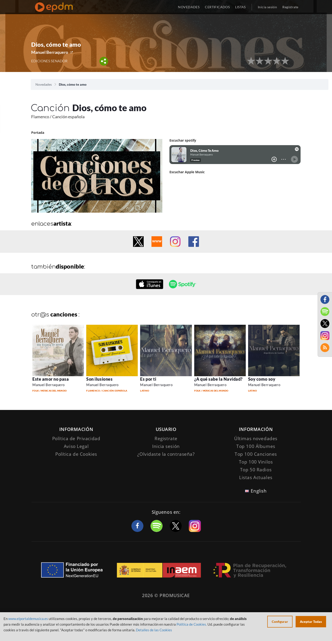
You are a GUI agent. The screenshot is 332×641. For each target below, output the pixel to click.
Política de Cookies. (192, 624)
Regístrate (290, 7)
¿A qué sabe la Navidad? (218, 379)
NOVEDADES (188, 7)
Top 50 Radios (256, 470)
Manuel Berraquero (49, 52)
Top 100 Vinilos (256, 462)
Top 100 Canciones (256, 454)
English (259, 491)
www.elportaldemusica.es (28, 618)
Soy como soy (261, 379)
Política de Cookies (76, 454)
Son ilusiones (99, 379)
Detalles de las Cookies (154, 630)
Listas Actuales (255, 477)
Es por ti (148, 379)
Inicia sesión (267, 7)
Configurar (280, 622)
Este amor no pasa (50, 379)
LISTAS (240, 7)
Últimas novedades (255, 438)
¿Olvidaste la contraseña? (165, 454)
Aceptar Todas (311, 622)
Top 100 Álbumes (255, 446)
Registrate (166, 438)
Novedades (43, 84)
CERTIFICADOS (217, 7)
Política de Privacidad (76, 438)
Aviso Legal (76, 446)
